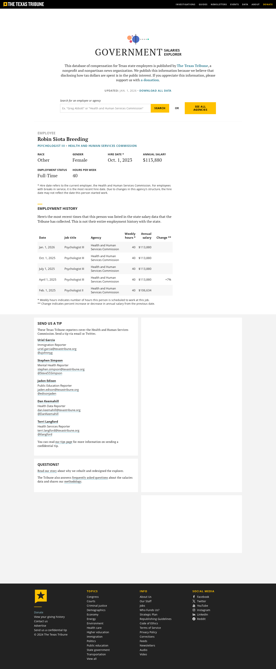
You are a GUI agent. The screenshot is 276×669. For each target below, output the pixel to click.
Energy (91, 619)
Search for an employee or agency (80, 100)
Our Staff (145, 601)
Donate (38, 612)
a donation (150, 80)
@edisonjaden (47, 393)
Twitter (199, 601)
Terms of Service (150, 628)
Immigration (95, 636)
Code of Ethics (149, 623)
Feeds (143, 641)
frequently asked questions (90, 477)
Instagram (201, 610)
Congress (93, 597)
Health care (94, 628)
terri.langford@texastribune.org (58, 430)
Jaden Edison (47, 381)
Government (129, 52)
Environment (95, 623)
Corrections (147, 636)
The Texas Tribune (192, 66)
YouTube (200, 605)
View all (92, 659)
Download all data (155, 90)
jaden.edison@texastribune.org (58, 389)
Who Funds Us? (149, 610)
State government (98, 650)
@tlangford (45, 434)
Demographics (96, 610)
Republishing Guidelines (155, 619)
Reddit (199, 619)
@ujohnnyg (45, 353)
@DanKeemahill (48, 414)
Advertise (40, 625)
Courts (91, 601)
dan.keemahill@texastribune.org (59, 410)
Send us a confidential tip (50, 630)
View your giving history (49, 617)
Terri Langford (48, 421)
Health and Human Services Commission (102, 146)
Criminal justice (97, 605)
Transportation (96, 654)
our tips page (63, 442)
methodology (72, 481)
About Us (145, 597)
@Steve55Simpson (50, 373)
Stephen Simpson (50, 360)
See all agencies (200, 108)
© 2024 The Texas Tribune (51, 634)
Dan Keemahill (48, 401)
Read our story (47, 471)
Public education (97, 645)
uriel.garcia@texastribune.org (57, 349)
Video (143, 654)
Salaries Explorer (172, 52)
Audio (143, 650)
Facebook (200, 597)
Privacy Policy (148, 632)
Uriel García (46, 340)
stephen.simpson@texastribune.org (61, 369)
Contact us (41, 621)
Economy (92, 614)
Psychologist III (51, 146)
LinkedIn (200, 614)
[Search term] (105, 108)
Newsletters (147, 645)
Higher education (98, 632)
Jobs (142, 605)
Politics (91, 641)
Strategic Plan (148, 614)
